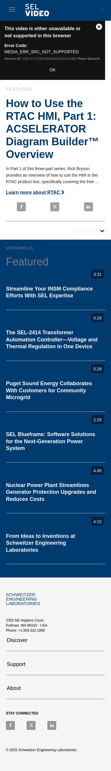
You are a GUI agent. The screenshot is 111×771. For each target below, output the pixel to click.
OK (52, 69)
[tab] (55, 642)
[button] (56, 639)
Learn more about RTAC (35, 192)
